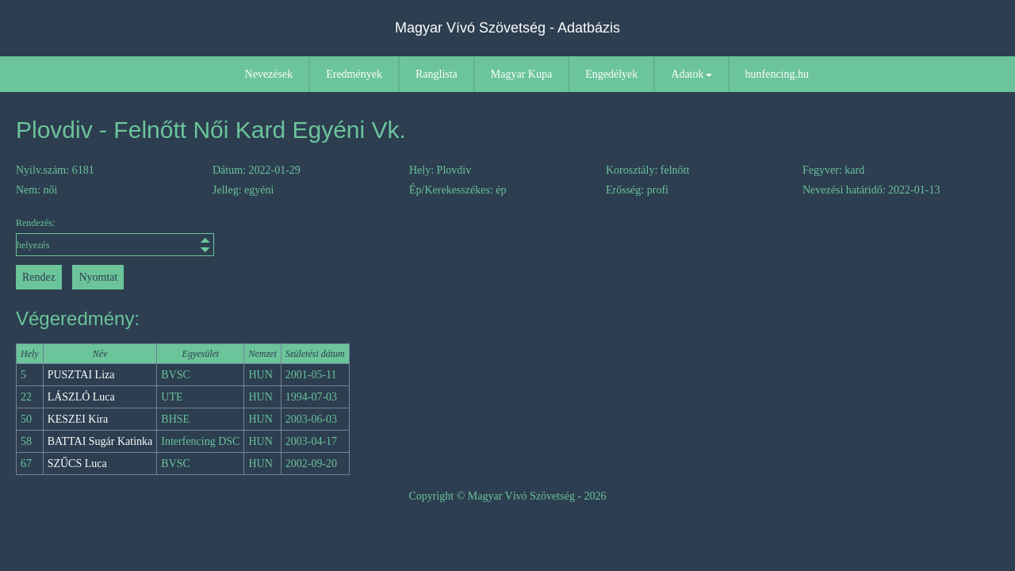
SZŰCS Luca (77, 463)
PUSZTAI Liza (81, 375)
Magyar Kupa (521, 74)
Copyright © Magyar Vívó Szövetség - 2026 (507, 496)
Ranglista (437, 74)
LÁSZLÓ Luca (81, 397)
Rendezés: (115, 236)
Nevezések (269, 74)
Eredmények (354, 74)
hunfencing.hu (777, 74)
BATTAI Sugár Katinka (100, 441)
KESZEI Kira (78, 419)
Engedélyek (611, 74)
